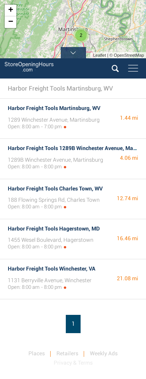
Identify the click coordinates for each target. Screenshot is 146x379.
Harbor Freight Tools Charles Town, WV (55, 188)
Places (36, 353)
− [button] (10, 22)
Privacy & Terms (73, 363)
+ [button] (10, 10)
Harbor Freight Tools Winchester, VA (51, 268)
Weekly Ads (104, 353)
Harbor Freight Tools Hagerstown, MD (54, 228)
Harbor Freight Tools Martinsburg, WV (54, 108)
